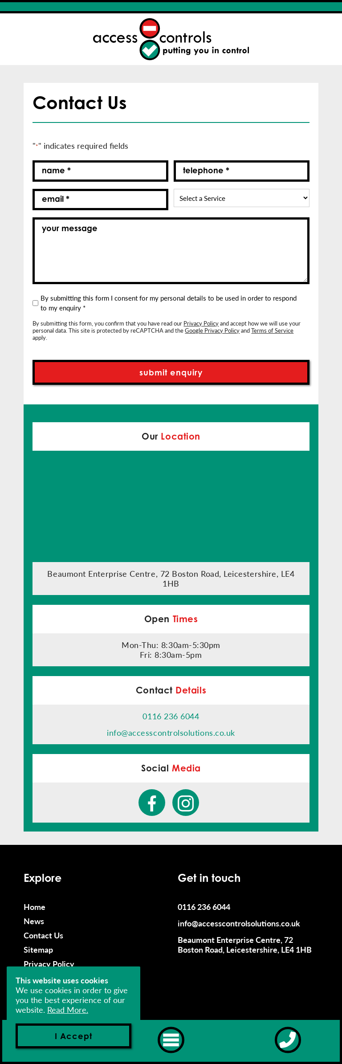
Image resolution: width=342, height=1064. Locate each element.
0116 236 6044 (170, 716)
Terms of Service (272, 330)
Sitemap (38, 949)
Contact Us (43, 935)
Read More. (67, 1009)
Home (34, 907)
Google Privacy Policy (212, 330)
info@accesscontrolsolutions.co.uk (171, 732)
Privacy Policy (201, 323)
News (34, 921)
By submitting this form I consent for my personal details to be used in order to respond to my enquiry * (169, 302)
